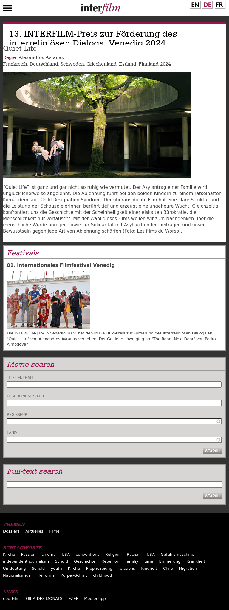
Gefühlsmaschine (177, 554)
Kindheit (149, 568)
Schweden (72, 64)
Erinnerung (170, 561)
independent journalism (26, 561)
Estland (127, 64)
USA (66, 554)
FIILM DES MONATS (44, 598)
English (194, 4)
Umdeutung (14, 568)
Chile (168, 568)
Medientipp (95, 598)
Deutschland (44, 64)
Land (12, 433)
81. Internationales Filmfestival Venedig (61, 265)
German (207, 4)
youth (56, 568)
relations (126, 568)
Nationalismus (16, 575)
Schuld (61, 561)
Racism (134, 554)
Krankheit (195, 561)
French (219, 4)
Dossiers (11, 531)
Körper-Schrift (74, 575)
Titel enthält (20, 378)
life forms (45, 575)
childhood (102, 575)
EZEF (73, 598)
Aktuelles (34, 531)
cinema (48, 554)
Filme (54, 531)
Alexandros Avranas (41, 57)
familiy (131, 561)
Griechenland (101, 64)
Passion (28, 554)
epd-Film (11, 598)
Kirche (9, 554)
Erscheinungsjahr (25, 396)
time (148, 561)
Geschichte (84, 561)
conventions (87, 554)
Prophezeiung (99, 568)
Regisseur (17, 415)
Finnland (149, 64)
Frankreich (15, 64)
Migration (188, 568)
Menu (7, 9)
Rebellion (110, 561)
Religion (113, 554)
